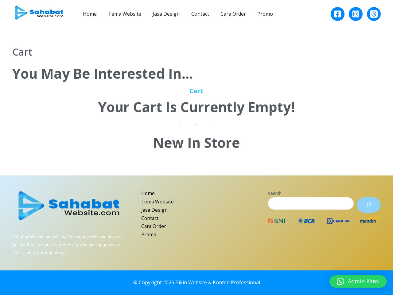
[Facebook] (337, 14)
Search (275, 193)
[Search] (369, 205)
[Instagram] (356, 14)
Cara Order (226, 13)
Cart (196, 91)
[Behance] (374, 14)
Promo (256, 13)
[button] (358, 281)
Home (89, 13)
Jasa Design (162, 13)
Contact (194, 13)
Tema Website (122, 13)
